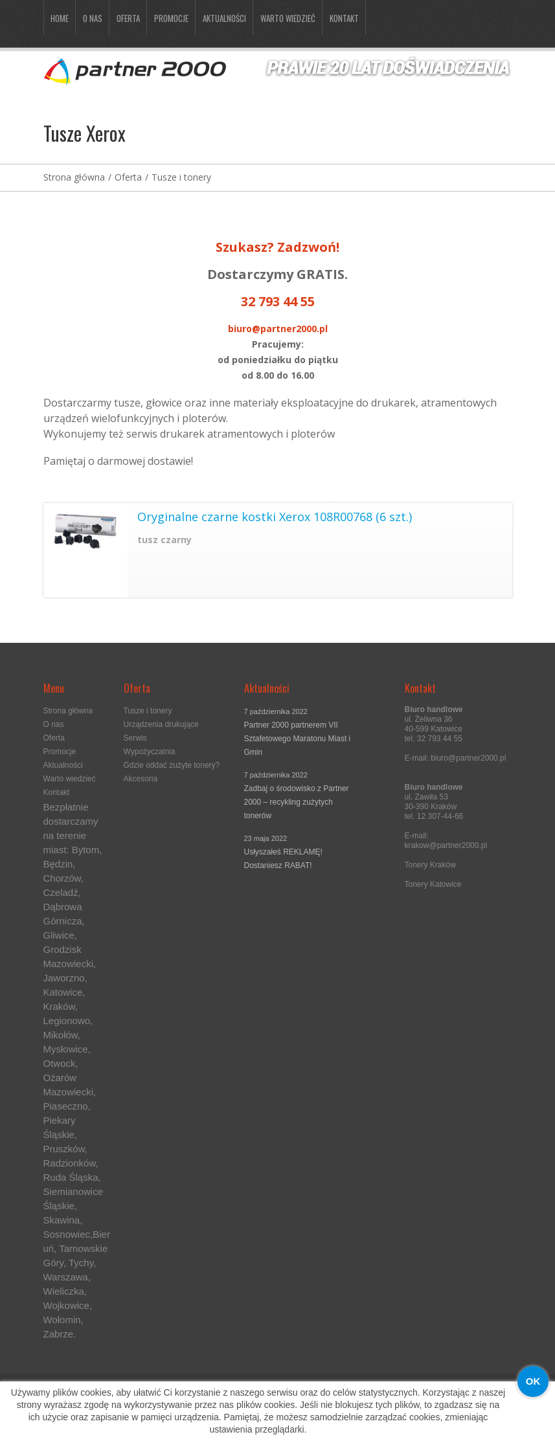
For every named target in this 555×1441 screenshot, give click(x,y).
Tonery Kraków (430, 864)
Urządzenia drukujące (161, 724)
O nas (92, 18)
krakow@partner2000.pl (446, 845)
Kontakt (344, 18)
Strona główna (74, 177)
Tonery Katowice (433, 884)
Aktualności (224, 18)
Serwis (135, 738)
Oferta (128, 18)
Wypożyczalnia (150, 751)
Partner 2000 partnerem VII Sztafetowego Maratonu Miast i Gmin (297, 738)
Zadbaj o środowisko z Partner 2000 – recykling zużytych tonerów (296, 802)
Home (60, 18)
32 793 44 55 (278, 301)
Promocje (171, 18)
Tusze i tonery (181, 177)
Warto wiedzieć (287, 18)
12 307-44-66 (440, 816)
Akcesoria (141, 778)
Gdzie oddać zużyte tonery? (172, 765)
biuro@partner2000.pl (278, 328)
